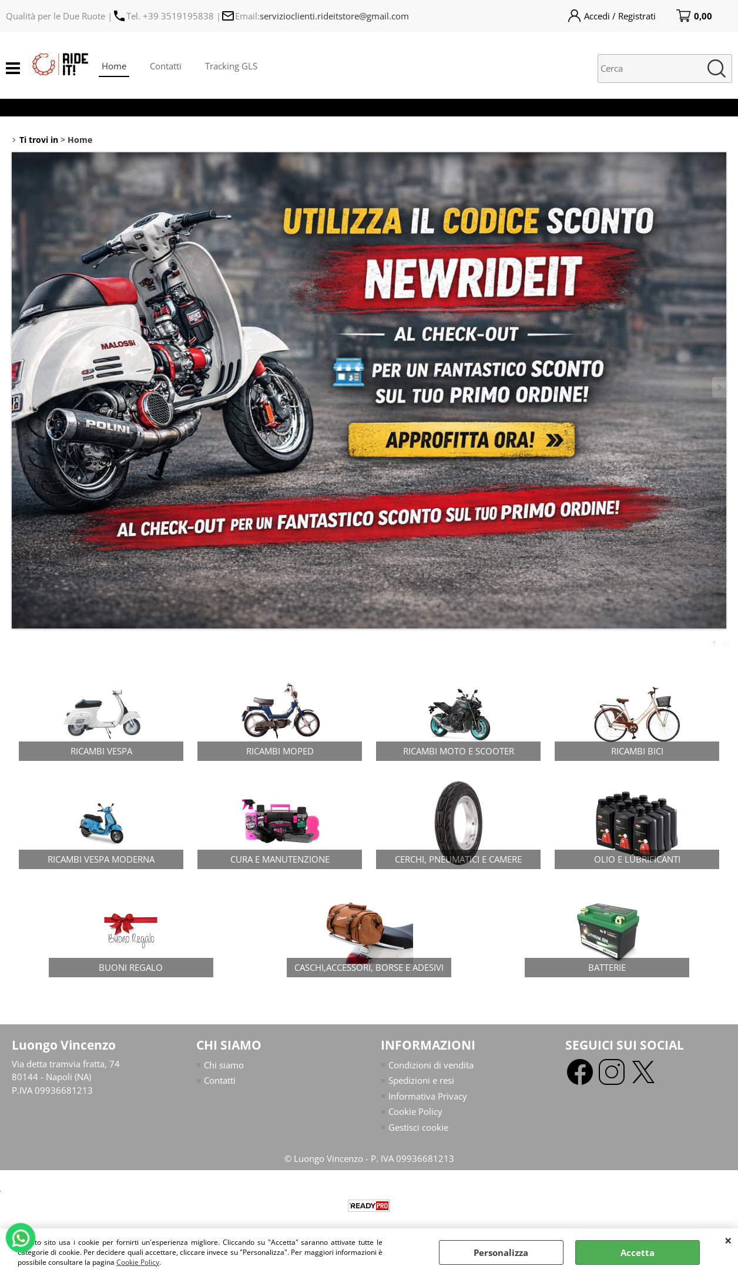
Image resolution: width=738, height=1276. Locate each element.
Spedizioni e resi (421, 1080)
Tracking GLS (231, 66)
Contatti (166, 66)
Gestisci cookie (418, 1127)
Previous (19, 387)
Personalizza (501, 1252)
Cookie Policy (137, 1262)
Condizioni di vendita (431, 1065)
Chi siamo (224, 1065)
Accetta (637, 1252)
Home (114, 66)
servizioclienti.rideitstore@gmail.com (334, 16)
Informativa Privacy (427, 1096)
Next (718, 387)
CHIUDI (728, 1240)
